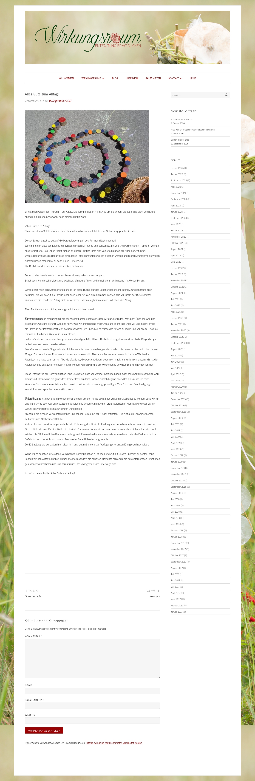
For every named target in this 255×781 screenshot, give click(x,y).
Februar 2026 (177, 168)
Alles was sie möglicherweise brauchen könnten (193, 129)
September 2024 (179, 199)
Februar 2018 (177, 530)
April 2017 (175, 593)
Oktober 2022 (177, 243)
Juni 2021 (175, 305)
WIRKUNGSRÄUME (91, 78)
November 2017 (178, 549)
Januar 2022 (177, 274)
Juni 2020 (175, 361)
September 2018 (178, 487)
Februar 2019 (177, 455)
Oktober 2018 (177, 480)
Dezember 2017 (178, 543)
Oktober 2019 (177, 405)
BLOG (115, 78)
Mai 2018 (175, 511)
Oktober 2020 (177, 337)
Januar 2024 (177, 212)
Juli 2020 (175, 355)
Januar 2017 (176, 612)
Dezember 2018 (178, 468)
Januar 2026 (177, 174)
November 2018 (178, 474)
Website (30, 715)
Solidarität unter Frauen (181, 119)
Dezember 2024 (178, 193)
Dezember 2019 (178, 399)
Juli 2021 (175, 299)
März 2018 (176, 524)
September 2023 (179, 218)
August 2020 (177, 349)
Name (28, 685)
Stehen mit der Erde (180, 139)
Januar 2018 (177, 536)
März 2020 (176, 380)
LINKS (193, 78)
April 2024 (176, 205)
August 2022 (177, 249)
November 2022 (178, 236)
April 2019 (176, 443)
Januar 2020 (177, 393)
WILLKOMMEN (66, 78)
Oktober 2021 (177, 286)
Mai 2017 (175, 587)
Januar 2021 (177, 324)
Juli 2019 (175, 424)
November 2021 (178, 280)
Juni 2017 (175, 580)
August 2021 (177, 293)
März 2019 (176, 449)
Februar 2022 (177, 268)
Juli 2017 (175, 574)
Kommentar (33, 636)
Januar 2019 (177, 462)
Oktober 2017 (177, 555)
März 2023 (176, 224)
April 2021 (176, 312)
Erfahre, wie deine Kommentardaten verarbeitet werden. (114, 742)
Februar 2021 (177, 318)
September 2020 (179, 343)
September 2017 (178, 561)
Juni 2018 (175, 505)
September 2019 (178, 411)
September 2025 (179, 180)
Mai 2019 (175, 437)
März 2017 (176, 599)
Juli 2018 (175, 499)
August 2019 (177, 418)
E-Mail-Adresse (34, 700)
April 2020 (176, 374)
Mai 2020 (175, 368)
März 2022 (176, 261)
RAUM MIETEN (153, 78)
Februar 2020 (177, 386)
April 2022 (176, 255)
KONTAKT (174, 78)
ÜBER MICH (132, 78)
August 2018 (177, 493)
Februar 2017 (177, 605)
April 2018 (176, 518)
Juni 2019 (175, 430)
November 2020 (178, 330)
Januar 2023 (177, 230)
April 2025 (176, 187)
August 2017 (177, 568)
